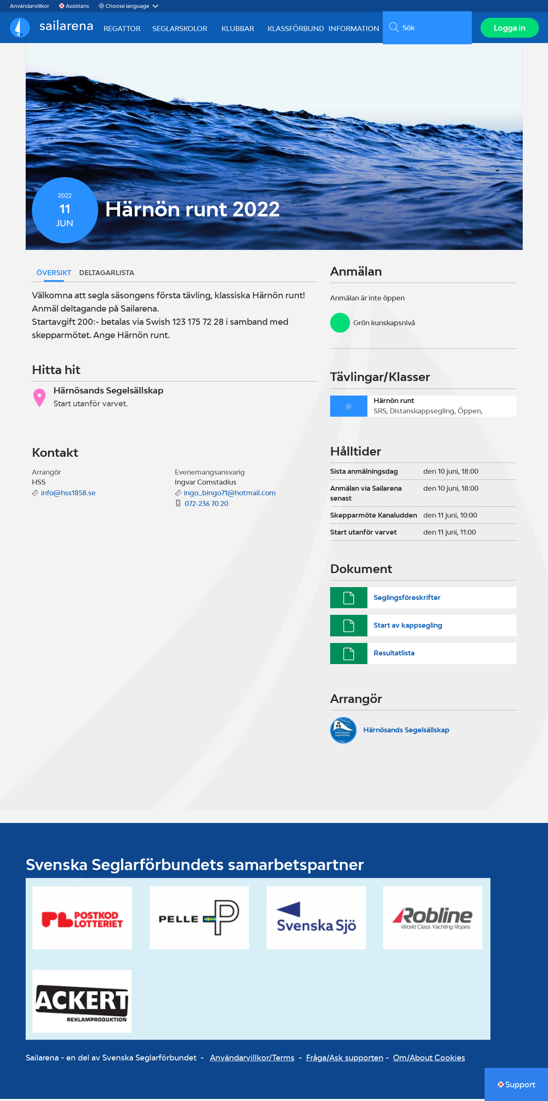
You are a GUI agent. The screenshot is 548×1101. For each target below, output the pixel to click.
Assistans (77, 6)
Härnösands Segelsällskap (406, 732)
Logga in (509, 28)
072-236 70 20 (206, 505)
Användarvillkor (29, 6)
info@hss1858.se (68, 495)
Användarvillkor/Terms (252, 1059)
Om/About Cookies (429, 1059)
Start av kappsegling (408, 627)
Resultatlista (394, 655)
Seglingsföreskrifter (407, 599)
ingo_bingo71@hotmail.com (230, 495)
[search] (426, 28)
